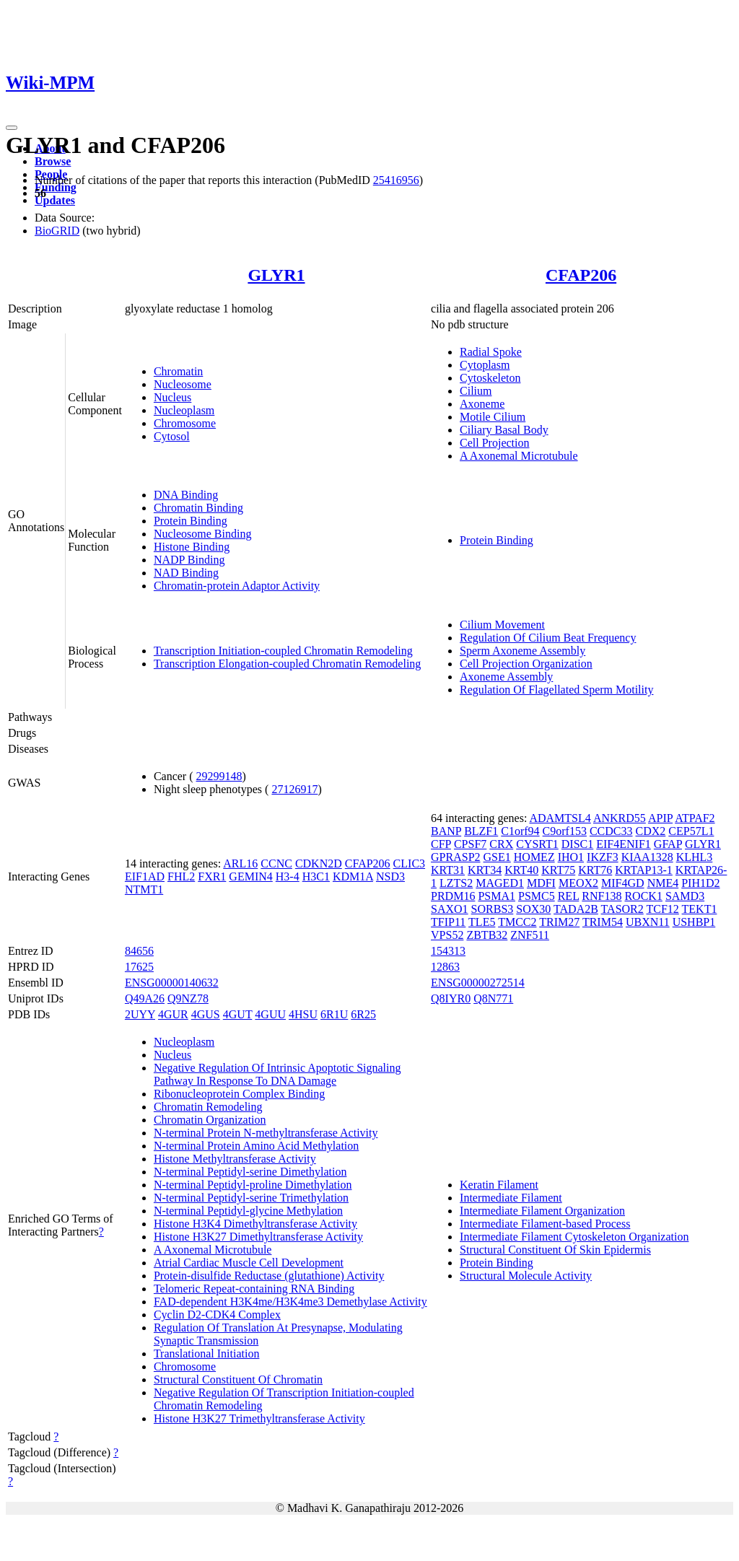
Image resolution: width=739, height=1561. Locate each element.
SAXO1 (449, 909)
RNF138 (601, 896)
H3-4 (287, 876)
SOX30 (533, 909)
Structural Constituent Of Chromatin (238, 1379)
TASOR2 (622, 909)
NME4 (663, 883)
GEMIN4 (250, 876)
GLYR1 (276, 275)
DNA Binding (186, 495)
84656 (139, 951)
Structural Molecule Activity (526, 1275)
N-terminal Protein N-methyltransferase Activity (266, 1133)
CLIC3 (409, 863)
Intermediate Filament (511, 1197)
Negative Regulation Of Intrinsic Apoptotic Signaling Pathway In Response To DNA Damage (277, 1074)
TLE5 (481, 922)
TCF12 (662, 909)
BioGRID (57, 230)
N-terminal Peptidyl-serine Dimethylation (250, 1172)
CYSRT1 (537, 844)
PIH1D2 (700, 883)
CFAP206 (581, 275)
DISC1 (577, 844)
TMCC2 (517, 922)
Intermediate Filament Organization (542, 1210)
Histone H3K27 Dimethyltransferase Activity (258, 1236)
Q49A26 (145, 998)
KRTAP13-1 (644, 870)
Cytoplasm (485, 365)
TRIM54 (602, 922)
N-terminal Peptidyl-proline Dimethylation (253, 1185)
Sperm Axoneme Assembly (522, 650)
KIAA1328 (647, 857)
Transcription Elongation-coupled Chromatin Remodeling (287, 663)
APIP (660, 818)
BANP (446, 831)
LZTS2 (456, 883)
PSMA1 (496, 896)
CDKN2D (318, 863)
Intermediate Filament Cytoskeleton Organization (574, 1236)
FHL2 (181, 876)
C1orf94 (520, 831)
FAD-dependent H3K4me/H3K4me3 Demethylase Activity (290, 1301)
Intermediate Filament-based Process (545, 1223)
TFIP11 (448, 922)
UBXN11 (648, 922)
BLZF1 (481, 831)
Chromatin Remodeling (208, 1107)
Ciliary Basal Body (504, 430)
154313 (448, 951)
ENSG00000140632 (172, 982)
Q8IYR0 (451, 998)
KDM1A (353, 876)
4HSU (303, 1014)
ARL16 (240, 863)
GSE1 (497, 857)
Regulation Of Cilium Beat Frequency (548, 637)
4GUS (205, 1014)
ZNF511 (529, 935)
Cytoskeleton (490, 378)
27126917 (294, 789)
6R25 (363, 1014)
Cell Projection (494, 443)
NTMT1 (144, 889)
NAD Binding (186, 573)
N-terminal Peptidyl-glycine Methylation (248, 1210)
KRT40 (521, 870)
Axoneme (482, 404)
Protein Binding (190, 521)
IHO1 (571, 857)
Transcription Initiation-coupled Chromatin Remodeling (283, 650)
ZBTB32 (486, 935)
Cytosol (172, 436)
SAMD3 (684, 896)
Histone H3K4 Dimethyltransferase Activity (255, 1223)
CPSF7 (470, 844)
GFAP (668, 844)
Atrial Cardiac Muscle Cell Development (249, 1262)
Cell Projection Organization (526, 663)
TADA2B (576, 909)
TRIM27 (559, 922)
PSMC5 (536, 896)
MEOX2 (578, 883)
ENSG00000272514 (478, 982)
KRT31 (448, 870)
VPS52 (447, 935)
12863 (445, 967)
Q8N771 (493, 998)
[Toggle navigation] (11, 128)
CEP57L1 (691, 831)
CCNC (276, 863)
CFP (441, 844)
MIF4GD (622, 883)
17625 (139, 967)
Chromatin (178, 371)
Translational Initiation (207, 1353)
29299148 (219, 776)
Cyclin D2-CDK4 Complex (217, 1314)
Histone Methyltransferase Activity (235, 1159)
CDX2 (651, 831)
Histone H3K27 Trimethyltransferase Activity (259, 1418)
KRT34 (485, 870)
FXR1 (212, 876)
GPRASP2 (455, 857)
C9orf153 (565, 831)
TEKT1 (699, 909)
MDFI (541, 883)
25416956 (396, 180)
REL (569, 896)
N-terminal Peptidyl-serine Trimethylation (251, 1197)
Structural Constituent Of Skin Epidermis (555, 1249)
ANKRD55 (619, 818)
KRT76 (595, 870)
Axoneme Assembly (506, 676)
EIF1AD (145, 876)
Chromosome (185, 423)
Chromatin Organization (210, 1120)
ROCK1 (643, 896)
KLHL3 (694, 857)
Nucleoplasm (184, 410)
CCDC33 (611, 831)
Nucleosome (182, 384)
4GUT (238, 1014)
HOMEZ (534, 857)
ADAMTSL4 (559, 818)
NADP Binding (189, 560)
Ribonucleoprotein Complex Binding (239, 1094)
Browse (53, 161)
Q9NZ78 (188, 998)
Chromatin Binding (198, 508)
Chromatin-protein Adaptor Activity (237, 586)
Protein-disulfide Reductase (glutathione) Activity (269, 1275)
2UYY (140, 1014)
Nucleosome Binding (203, 534)
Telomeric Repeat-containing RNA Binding (254, 1288)
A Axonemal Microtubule (519, 456)
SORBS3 (492, 909)
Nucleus (172, 397)
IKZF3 (602, 857)
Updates (55, 200)
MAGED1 (500, 883)
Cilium (475, 391)
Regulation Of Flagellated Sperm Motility (556, 689)
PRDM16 (453, 896)
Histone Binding (191, 547)
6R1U (334, 1014)
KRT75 (558, 870)
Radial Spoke (491, 352)
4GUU (270, 1014)
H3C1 (316, 876)
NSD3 (390, 876)
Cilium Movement (502, 624)
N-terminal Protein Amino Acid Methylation (256, 1146)
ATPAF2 (694, 818)
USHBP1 (694, 922)
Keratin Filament (499, 1185)
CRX (501, 844)
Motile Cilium (492, 417)
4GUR (173, 1014)
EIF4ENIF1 (623, 844)
